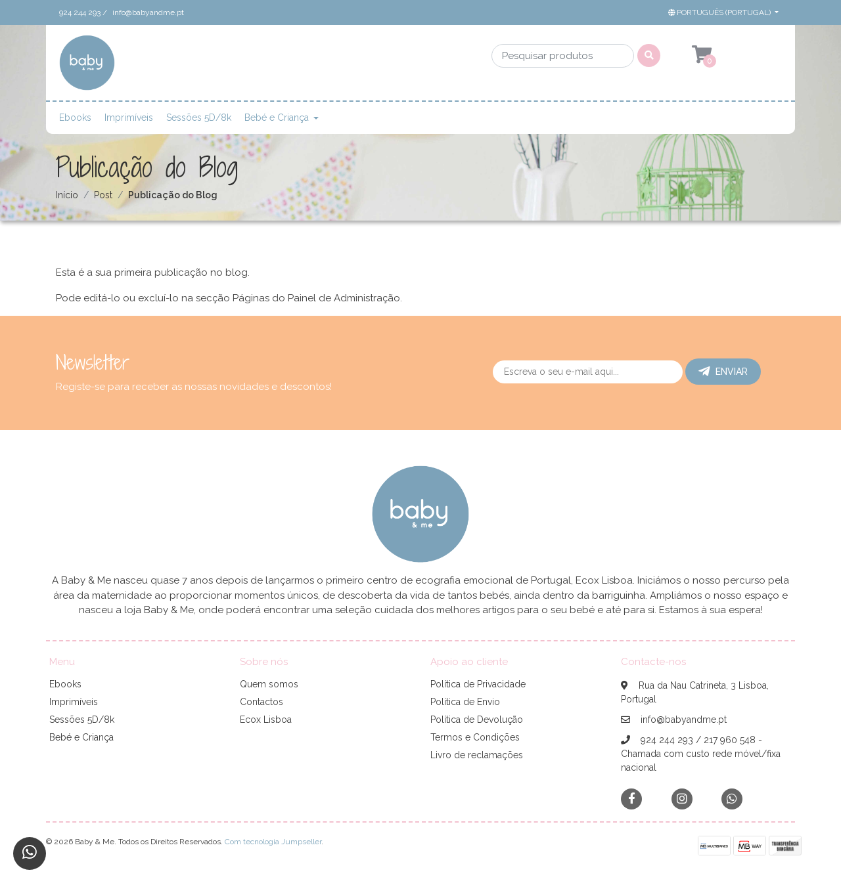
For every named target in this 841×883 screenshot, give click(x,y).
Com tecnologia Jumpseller (273, 841)
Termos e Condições (475, 737)
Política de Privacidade (478, 684)
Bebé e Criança (276, 117)
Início (67, 195)
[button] (722, 12)
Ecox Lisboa (266, 719)
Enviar (723, 371)
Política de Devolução (476, 719)
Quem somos (269, 684)
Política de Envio (465, 702)
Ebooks (75, 117)
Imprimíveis (128, 117)
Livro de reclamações (476, 755)
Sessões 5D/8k (198, 117)
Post (103, 195)
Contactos (261, 702)
